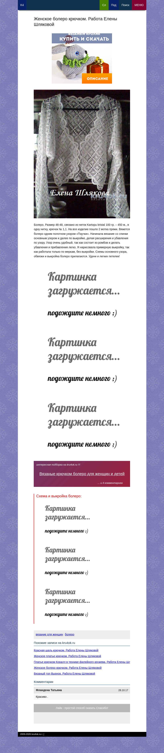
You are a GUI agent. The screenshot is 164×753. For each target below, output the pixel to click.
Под (113, 5)
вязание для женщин (49, 634)
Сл (104, 5)
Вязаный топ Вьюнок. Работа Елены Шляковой (64, 673)
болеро (69, 634)
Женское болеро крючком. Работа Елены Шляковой (67, 667)
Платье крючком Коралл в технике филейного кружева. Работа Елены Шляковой (86, 662)
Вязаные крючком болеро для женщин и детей (81, 474)
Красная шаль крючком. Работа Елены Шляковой (66, 650)
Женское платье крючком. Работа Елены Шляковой (67, 656)
